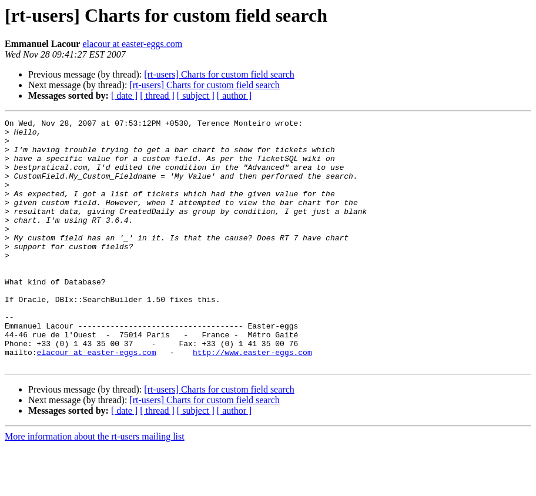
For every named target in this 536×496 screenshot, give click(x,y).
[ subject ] (196, 95)
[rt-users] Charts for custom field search (219, 74)
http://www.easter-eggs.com (252, 399)
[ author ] (234, 95)
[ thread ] (157, 95)
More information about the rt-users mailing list (95, 486)
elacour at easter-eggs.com (132, 44)
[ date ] (124, 95)
